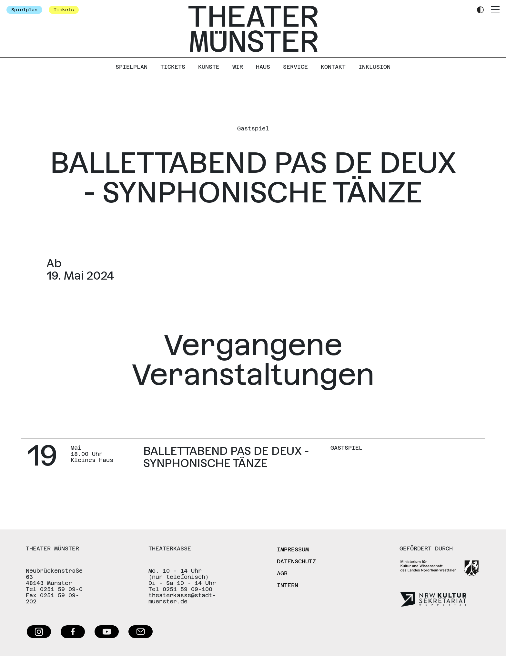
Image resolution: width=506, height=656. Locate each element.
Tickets (64, 9)
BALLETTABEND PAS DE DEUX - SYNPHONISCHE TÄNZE (226, 457)
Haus (263, 67)
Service (295, 67)
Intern (287, 585)
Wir (237, 67)
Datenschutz (296, 561)
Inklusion (374, 67)
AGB (282, 573)
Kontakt (333, 67)
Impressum (293, 549)
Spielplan (24, 9)
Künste (208, 67)
